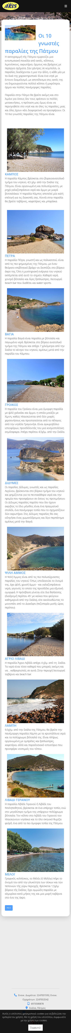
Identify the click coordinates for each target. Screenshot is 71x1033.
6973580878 (37, 1003)
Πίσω (9, 908)
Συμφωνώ (35, 1027)
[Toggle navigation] (66, 6)
